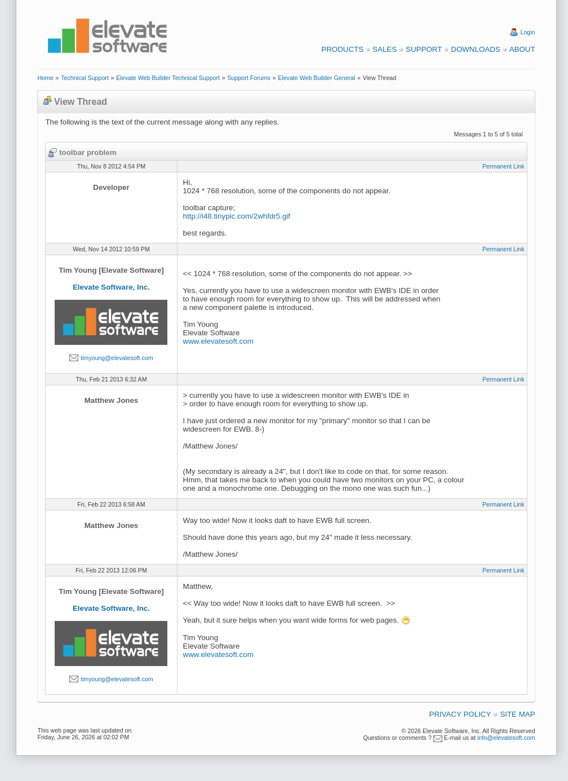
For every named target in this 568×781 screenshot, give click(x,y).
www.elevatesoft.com (218, 341)
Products (342, 49)
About (522, 49)
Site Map (517, 714)
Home (45, 77)
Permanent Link (503, 166)
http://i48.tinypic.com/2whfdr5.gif (236, 216)
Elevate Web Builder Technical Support (168, 77)
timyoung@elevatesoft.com (117, 357)
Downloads (475, 49)
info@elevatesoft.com (506, 737)
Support (424, 49)
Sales (384, 49)
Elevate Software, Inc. (111, 287)
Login (528, 32)
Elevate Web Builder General (316, 77)
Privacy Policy (460, 714)
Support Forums (248, 77)
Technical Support (85, 77)
